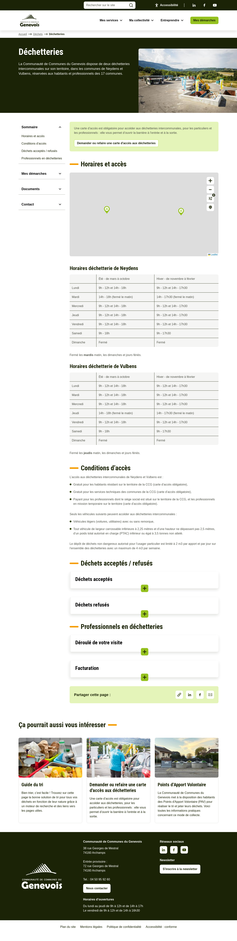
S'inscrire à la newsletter (180, 876)
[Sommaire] (42, 127)
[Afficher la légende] (210, 207)
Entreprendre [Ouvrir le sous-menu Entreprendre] (170, 20)
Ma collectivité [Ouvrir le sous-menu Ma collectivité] (139, 20)
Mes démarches (204, 20)
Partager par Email (210, 695)
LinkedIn (189, 695)
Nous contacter (97, 895)
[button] (107, 209)
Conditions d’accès (33, 143)
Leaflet (213, 254)
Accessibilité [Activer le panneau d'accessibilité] (169, 5)
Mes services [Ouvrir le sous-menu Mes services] (109, 20)
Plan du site (68, 934)
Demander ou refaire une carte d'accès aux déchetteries (116, 143)
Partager (179, 695)
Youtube (214, 5)
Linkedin (194, 5)
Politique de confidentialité (124, 934)
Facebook (204, 5)
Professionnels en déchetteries (41, 158)
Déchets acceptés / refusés (39, 151)
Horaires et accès (33, 136)
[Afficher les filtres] (210, 198)
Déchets (38, 34)
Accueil (23, 34)
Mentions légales (91, 934)
